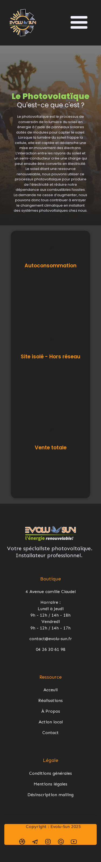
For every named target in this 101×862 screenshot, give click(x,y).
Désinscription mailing (50, 794)
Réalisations (50, 700)
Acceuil (50, 689)
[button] (79, 22)
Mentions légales (50, 784)
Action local (51, 721)
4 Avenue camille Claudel (51, 591)
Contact (50, 732)
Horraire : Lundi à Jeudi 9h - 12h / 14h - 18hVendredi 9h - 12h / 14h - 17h (50, 615)
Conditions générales (50, 773)
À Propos (50, 711)
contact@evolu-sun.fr (50, 638)
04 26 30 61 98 (50, 649)
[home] (22, 22)
